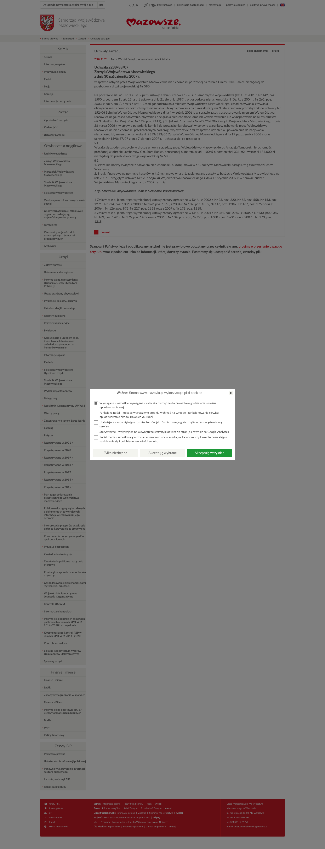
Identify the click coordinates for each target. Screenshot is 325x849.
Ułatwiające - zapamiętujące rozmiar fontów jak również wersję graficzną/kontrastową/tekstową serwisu (158, 424)
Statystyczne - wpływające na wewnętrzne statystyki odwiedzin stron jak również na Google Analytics (161, 432)
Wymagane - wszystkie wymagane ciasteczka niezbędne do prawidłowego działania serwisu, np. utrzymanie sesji (155, 405)
